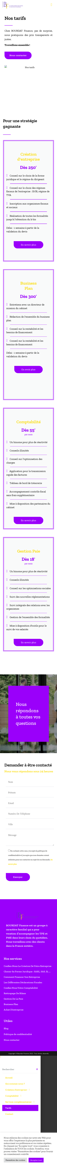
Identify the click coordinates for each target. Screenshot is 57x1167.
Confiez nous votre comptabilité (21, 325)
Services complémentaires (19, 439)
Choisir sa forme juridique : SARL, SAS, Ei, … (27, 309)
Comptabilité (13, 433)
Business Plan (11, 342)
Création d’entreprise (17, 427)
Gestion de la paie (13, 336)
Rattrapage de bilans (15, 331)
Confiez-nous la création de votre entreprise (27, 304)
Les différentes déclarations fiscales (23, 320)
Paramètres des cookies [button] (15, 1160)
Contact (9, 452)
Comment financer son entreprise (22, 315)
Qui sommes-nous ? (15, 421)
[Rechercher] (37, 407)
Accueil (8, 415)
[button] (20, 395)
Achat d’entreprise (13, 347)
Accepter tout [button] (36, 1160)
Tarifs (8, 446)
